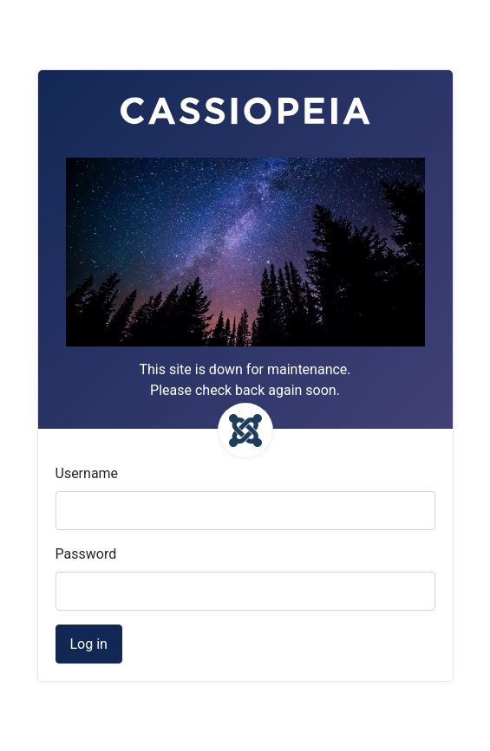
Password (86, 554)
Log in (89, 644)
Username (87, 473)
